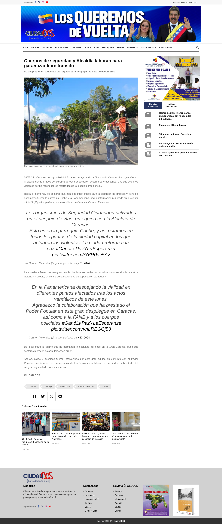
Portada (118, 491)
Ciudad (118, 507)
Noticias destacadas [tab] (153, 105)
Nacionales (47, 47)
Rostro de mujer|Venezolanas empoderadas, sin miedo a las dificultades (175, 116)
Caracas (35, 47)
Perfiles (120, 47)
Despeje (48, 386)
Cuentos (119, 495)
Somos (118, 511)
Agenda (118, 503)
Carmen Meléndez (86, 386)
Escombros (65, 386)
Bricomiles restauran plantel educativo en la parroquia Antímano (66, 436)
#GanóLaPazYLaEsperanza (85, 248)
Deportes (77, 47)
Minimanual (120, 499)
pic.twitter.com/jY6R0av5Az (81, 254)
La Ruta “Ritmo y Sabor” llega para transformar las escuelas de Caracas (95, 436)
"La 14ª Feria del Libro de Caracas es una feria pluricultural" (125, 436)
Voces (96, 47)
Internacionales (62, 47)
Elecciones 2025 (148, 47)
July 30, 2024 (82, 263)
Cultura (87, 47)
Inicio (25, 47)
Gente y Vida (108, 47)
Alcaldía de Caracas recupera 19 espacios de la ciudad (35, 442)
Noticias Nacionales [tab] (171, 105)
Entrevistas (132, 47)
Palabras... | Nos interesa (172, 125)
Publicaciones (165, 47)
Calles (105, 386)
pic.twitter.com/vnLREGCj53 (81, 329)
